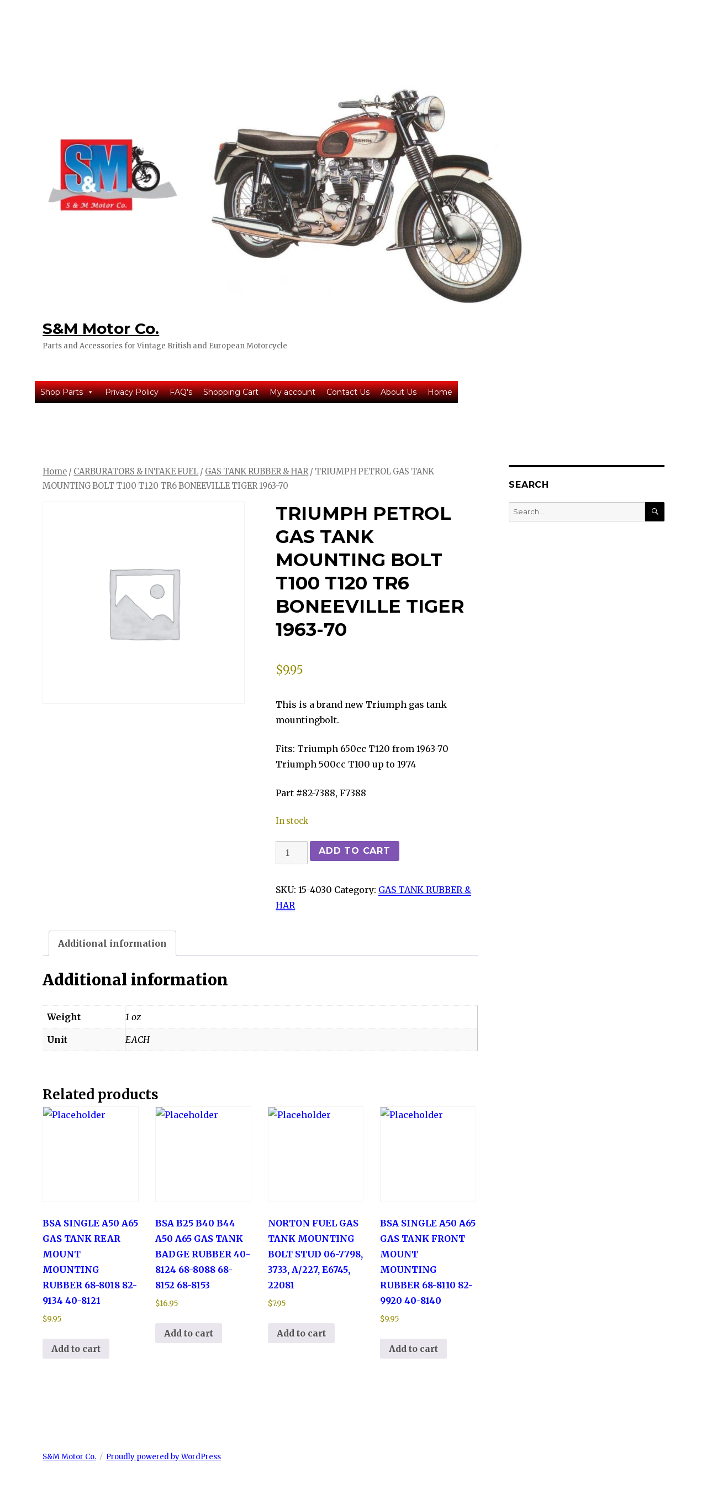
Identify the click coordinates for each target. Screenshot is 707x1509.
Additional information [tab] (112, 943)
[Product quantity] (292, 852)
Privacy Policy (132, 392)
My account (292, 392)
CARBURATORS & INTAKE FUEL (135, 472)
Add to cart (354, 850)
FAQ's (181, 392)
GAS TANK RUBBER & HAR (256, 472)
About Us (398, 392)
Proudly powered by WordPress (163, 1456)
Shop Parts (67, 392)
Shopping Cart (230, 392)
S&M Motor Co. (101, 328)
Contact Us (348, 392)
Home (440, 392)
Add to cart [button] (76, 1348)
